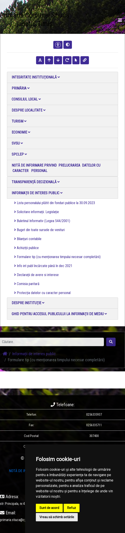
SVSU (17, 143)
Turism (19, 121)
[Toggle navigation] (120, 20)
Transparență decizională (36, 182)
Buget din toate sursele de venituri (39, 230)
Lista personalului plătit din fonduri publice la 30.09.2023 (54, 203)
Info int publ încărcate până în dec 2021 (43, 266)
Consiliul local (26, 99)
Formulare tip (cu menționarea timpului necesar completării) (57, 257)
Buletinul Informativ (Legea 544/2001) (42, 221)
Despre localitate (28, 110)
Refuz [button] (71, 508)
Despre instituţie (28, 303)
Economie (21, 132)
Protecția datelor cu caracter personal (42, 293)
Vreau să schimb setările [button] (56, 517)
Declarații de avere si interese (36, 275)
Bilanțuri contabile (27, 239)
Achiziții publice (26, 248)
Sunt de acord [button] (49, 508)
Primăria (21, 88)
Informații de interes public (37, 193)
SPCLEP (19, 154)
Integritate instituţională (36, 77)
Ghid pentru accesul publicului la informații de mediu (59, 314)
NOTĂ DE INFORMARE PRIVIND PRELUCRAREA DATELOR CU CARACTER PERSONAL (56, 168)
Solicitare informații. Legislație (36, 212)
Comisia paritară (26, 284)
